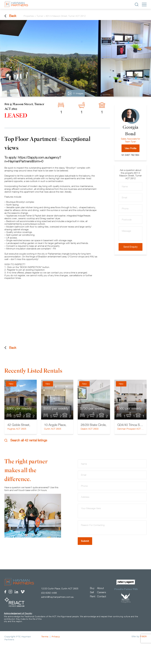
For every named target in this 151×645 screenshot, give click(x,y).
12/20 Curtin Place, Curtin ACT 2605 (59, 588)
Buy (92, 588)
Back (10, 16)
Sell (92, 592)
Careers (101, 592)
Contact (101, 596)
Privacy (56, 636)
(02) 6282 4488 (49, 592)
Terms (44, 636)
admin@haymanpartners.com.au (57, 597)
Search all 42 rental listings (25, 440)
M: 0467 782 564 (130, 155)
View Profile (130, 148)
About (100, 588)
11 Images (75, 93)
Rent (92, 596)
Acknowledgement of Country (18, 613)
